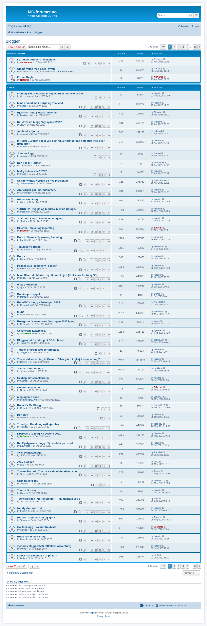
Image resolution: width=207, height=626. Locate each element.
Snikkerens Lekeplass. (31, 330)
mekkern (24, 211)
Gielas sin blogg (27, 199)
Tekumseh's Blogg (29, 246)
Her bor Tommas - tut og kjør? (36, 517)
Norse (23, 390)
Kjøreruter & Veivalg (65, 71)
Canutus (158, 68)
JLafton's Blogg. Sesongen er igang (39, 218)
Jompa (23, 156)
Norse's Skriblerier (29, 387)
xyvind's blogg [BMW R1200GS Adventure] (44, 546)
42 (92, 222)
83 (96, 269)
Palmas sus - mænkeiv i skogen (37, 265)
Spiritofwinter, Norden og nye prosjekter (42, 180)
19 (100, 559)
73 (109, 437)
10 (109, 63)
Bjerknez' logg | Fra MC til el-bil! (37, 112)
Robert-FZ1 (26, 408)
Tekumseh (25, 249)
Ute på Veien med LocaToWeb (36, 68)
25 (96, 116)
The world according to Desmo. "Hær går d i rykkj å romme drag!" (58, 359)
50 (109, 135)
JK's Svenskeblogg (29, 452)
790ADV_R (25, 483)
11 (92, 344)
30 (109, 447)
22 (96, 260)
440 (92, 372)
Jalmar (23, 371)
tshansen (24, 71)
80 (109, 334)
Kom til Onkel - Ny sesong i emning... (40, 237)
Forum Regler (26, 77)
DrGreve (24, 436)
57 (92, 126)
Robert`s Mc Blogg (29, 405)
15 (104, 325)
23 (92, 203)
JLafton (23, 221)
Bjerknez (24, 115)
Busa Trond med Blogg (31, 536)
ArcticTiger (25, 192)
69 (100, 212)
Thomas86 (25, 165)
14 (100, 325)
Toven (23, 474)
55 (109, 107)
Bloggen (13, 41)
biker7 (23, 278)
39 (109, 475)
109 (97, 250)
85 (104, 269)
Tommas (24, 520)
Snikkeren (25, 333)
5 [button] (187, 47)
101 (87, 512)
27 (104, 116)
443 (108, 372)
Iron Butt (22, 414)
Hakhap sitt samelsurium (33, 378)
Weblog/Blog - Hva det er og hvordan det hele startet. (50, 93)
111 (108, 250)
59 (100, 126)
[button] (163, 46)
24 (92, 116)
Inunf (20, 311)
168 (92, 288)
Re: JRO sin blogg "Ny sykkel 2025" (39, 122)
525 (108, 363)
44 (92, 147)
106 (108, 279)
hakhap (23, 381)
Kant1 (23, 240)
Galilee (23, 530)
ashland (24, 134)
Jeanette (158, 527)
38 (104, 475)
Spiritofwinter (26, 183)
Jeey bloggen (25, 461)
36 (96, 475)
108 (92, 250)
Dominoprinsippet (28, 294)
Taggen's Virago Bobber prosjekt (38, 349)
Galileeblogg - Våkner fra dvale (36, 527)
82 (92, 269)
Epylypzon (25, 446)
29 (104, 447)
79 (104, 334)
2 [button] (174, 47)
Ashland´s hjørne (28, 131)
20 (104, 559)
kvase (23, 174)
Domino (24, 297)
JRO (22, 125)
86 (109, 269)
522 (92, 363)
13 (96, 325)
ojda (22, 287)
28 (109, 116)
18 (96, 559)
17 (92, 559)
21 (92, 260)
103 (92, 279)
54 (104, 107)
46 (92, 135)
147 (92, 315)
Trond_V (24, 343)
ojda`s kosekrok (27, 284)
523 (97, 363)
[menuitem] (27, 26)
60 (104, 126)
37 (100, 475)
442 (102, 372)
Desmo (23, 362)
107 (87, 250)
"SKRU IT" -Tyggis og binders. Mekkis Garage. (46, 208)
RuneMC (158, 122)
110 (102, 250)
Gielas (23, 202)
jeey (22, 464)
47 (96, 135)
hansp (23, 106)
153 (108, 241)
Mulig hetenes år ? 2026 (32, 171)
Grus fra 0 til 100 (27, 480)
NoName (24, 80)
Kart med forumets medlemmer (37, 59)
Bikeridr (24, 230)
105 (102, 279)
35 (92, 475)
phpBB (93, 613)
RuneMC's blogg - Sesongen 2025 (38, 302)
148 (97, 315)
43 (96, 222)
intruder (158, 93)
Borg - (21, 256)
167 (87, 288)
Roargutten (25, 324)
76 (92, 334)
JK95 (22, 455)
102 (87, 279)
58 (96, 126)
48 (100, 135)
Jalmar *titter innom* (30, 368)
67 (92, 212)
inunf (22, 314)
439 (87, 372)
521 (87, 363)
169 (97, 288)
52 (96, 107)
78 (100, 334)
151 (97, 241)
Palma (23, 268)
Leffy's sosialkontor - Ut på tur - (37, 555)
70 (104, 212)
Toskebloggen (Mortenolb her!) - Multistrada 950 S (48, 498)
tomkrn (157, 237)
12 (92, 325)
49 (104, 135)
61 (109, 126)
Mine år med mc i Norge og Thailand (40, 103)
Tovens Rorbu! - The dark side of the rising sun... (48, 471)
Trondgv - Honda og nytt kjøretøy (38, 424)
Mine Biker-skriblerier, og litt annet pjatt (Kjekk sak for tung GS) (57, 275)
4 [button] (183, 47)
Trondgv (24, 427)
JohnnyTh (159, 396)
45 (96, 147)
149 (87, 241)
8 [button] (194, 47)
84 (100, 269)
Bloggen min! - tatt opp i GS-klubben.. (41, 340)
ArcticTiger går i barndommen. (36, 189)
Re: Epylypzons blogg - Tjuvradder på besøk (45, 443)
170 (102, 288)
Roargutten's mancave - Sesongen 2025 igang (46, 321)
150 (92, 241)
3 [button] (178, 47)
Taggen (23, 352)
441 (97, 372)
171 (108, 288)
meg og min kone (28, 397)
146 (87, 315)
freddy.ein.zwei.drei (29, 508)
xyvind (23, 549)
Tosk (22, 501)
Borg (22, 259)
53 (100, 107)
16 (109, 325)
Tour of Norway (27, 490)
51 (92, 107)
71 (109, 212)
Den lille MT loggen (29, 162)
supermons (26, 62)
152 (102, 241)
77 (96, 334)
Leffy (22, 558)
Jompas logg (25, 153)
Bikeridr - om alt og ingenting (35, 227)
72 (104, 437)
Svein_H (158, 59)
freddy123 (25, 511)
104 (97, 279)
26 (100, 116)
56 (100, 232)
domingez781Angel (29, 400)
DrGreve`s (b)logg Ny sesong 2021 (39, 433)
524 (102, 363)
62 (109, 382)
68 (96, 212)
